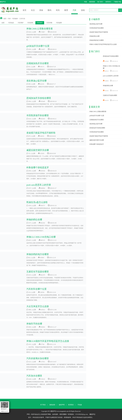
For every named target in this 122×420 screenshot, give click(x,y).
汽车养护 (20, 22)
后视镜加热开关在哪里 (37, 63)
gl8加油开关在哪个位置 (37, 46)
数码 (49, 10)
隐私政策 (52, 405)
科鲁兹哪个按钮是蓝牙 (37, 167)
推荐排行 (108, 2)
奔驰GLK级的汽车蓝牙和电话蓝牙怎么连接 (47, 341)
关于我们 (43, 405)
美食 (41, 10)
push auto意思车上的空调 (38, 185)
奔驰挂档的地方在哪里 (37, 254)
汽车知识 (11, 22)
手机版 (80, 405)
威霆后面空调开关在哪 (37, 150)
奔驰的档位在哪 (34, 219)
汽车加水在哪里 (34, 375)
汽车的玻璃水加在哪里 (37, 358)
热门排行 (100, 2)
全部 (3, 22)
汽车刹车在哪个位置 (36, 289)
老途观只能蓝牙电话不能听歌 (41, 132)
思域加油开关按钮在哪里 (38, 98)
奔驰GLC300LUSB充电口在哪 (41, 237)
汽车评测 (49, 22)
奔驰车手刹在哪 (34, 323)
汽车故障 (59, 22)
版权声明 (62, 405)
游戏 (83, 10)
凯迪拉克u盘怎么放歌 (37, 202)
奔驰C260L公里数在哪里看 (39, 28)
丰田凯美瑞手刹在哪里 (37, 115)
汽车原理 (30, 22)
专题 (85, 2)
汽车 (74, 10)
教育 (66, 10)
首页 (24, 10)
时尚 (58, 10)
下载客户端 (117, 2)
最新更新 (92, 2)
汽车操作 (15, 18)
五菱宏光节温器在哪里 (37, 271)
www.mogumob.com (63, 411)
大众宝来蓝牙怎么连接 (37, 306)
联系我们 (71, 405)
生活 (33, 10)
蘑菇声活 (92, 414)
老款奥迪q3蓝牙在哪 (36, 80)
